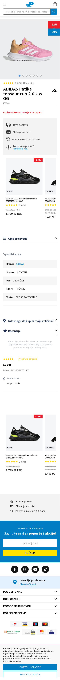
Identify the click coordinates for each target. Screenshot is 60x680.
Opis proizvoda (17, 238)
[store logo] (30, 4)
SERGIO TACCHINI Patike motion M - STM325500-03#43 (22, 200)
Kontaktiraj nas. (20, 148)
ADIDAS (20, 263)
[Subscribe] (30, 553)
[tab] (30, 238)
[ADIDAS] (54, 92)
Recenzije (14, 331)
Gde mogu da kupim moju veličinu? (30, 321)
